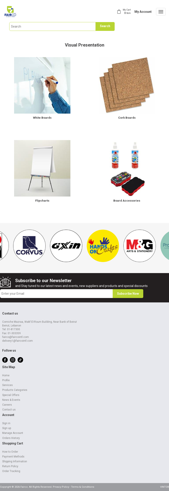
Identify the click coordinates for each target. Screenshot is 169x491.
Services (7, 385)
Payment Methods (13, 456)
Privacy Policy (61, 486)
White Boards (42, 117)
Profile (6, 380)
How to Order (10, 451)
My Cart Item (127, 11)
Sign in (6, 423)
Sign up (6, 428)
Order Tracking (11, 471)
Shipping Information (14, 461)
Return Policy (10, 466)
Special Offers (10, 395)
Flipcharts (42, 200)
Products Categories (14, 390)
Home (5, 375)
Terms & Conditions (82, 486)
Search (105, 26)
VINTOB (164, 486)
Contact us (9, 409)
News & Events (11, 399)
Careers (7, 404)
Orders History (11, 438)
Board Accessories (126, 200)
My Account (143, 11)
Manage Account (12, 433)
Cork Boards (127, 117)
